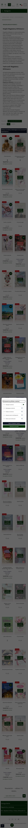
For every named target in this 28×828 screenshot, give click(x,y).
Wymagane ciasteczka (10, 404)
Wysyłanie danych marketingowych (12, 415)
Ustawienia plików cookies (11, 401)
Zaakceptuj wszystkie (14, 426)
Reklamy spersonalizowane (10, 418)
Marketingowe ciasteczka (10, 408)
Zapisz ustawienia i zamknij (14, 423)
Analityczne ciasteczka (10, 411)
